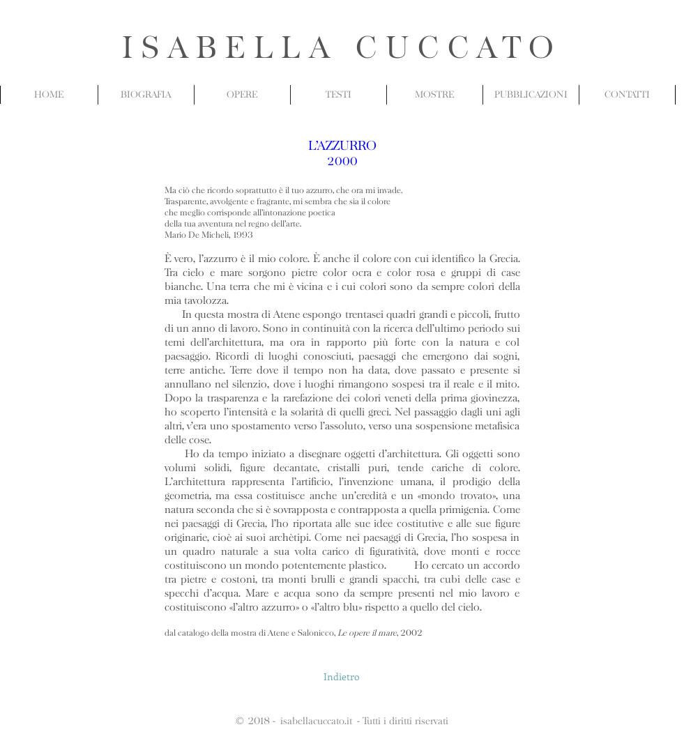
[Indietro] (341, 677)
